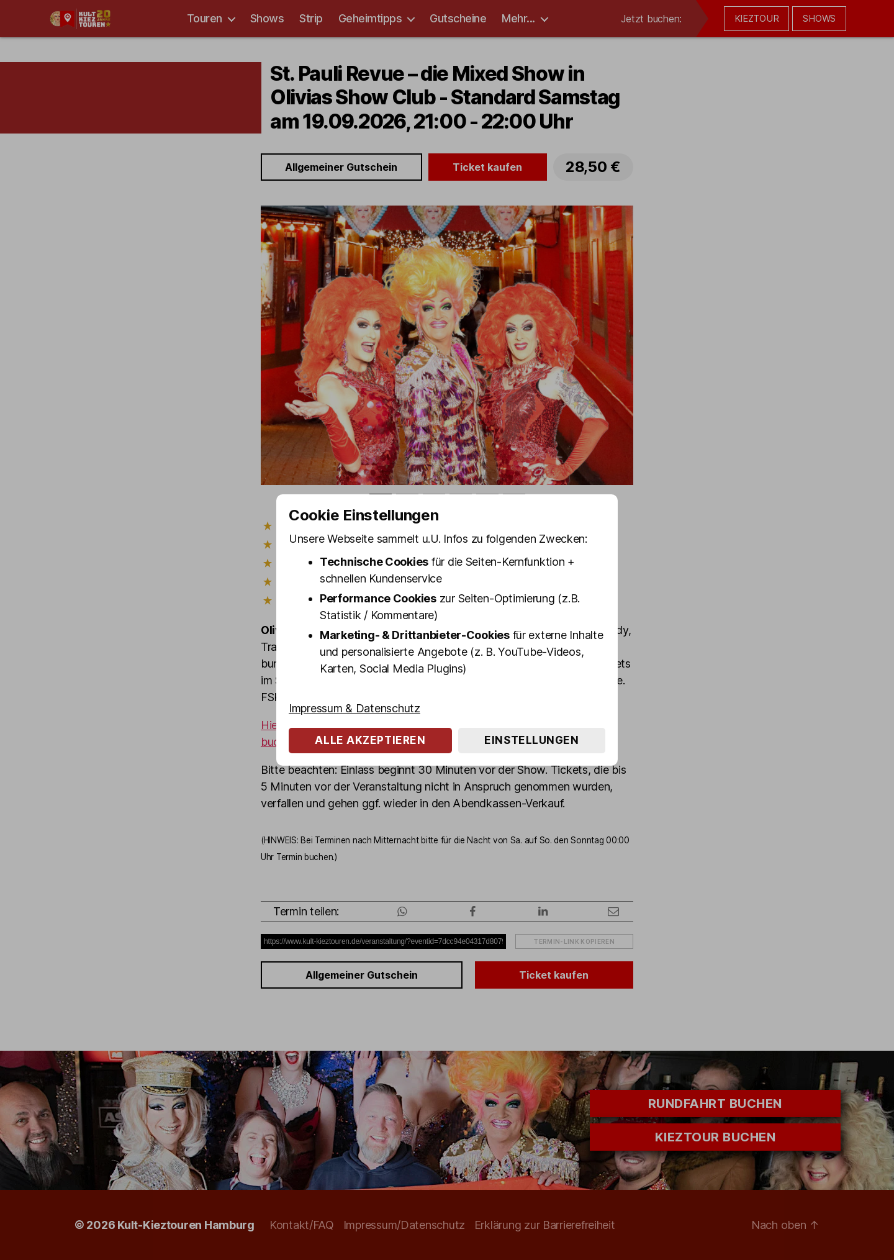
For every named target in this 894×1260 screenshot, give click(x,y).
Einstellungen (531, 740)
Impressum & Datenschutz (354, 708)
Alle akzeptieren (370, 740)
